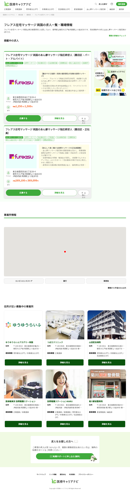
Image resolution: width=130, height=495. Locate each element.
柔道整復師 (78, 9)
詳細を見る (54, 117)
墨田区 (29, 15)
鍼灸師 (112, 9)
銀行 (65, 279)
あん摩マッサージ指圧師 (96, 9)
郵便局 (106, 279)
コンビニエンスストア (23, 279)
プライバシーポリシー (85, 473)
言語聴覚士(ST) (64, 9)
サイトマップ (41, 473)
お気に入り (80, 118)
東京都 (20, 15)
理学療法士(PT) (32, 9)
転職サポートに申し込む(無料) (66, 454)
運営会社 (63, 473)
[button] (65, 250)
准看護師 (18, 9)
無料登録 (121, 4)
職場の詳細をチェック (117, 35)
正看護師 (7, 9)
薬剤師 (121, 9)
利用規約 (72, 473)
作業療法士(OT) (48, 9)
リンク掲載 (53, 473)
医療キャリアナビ (9, 15)
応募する (22, 117)
